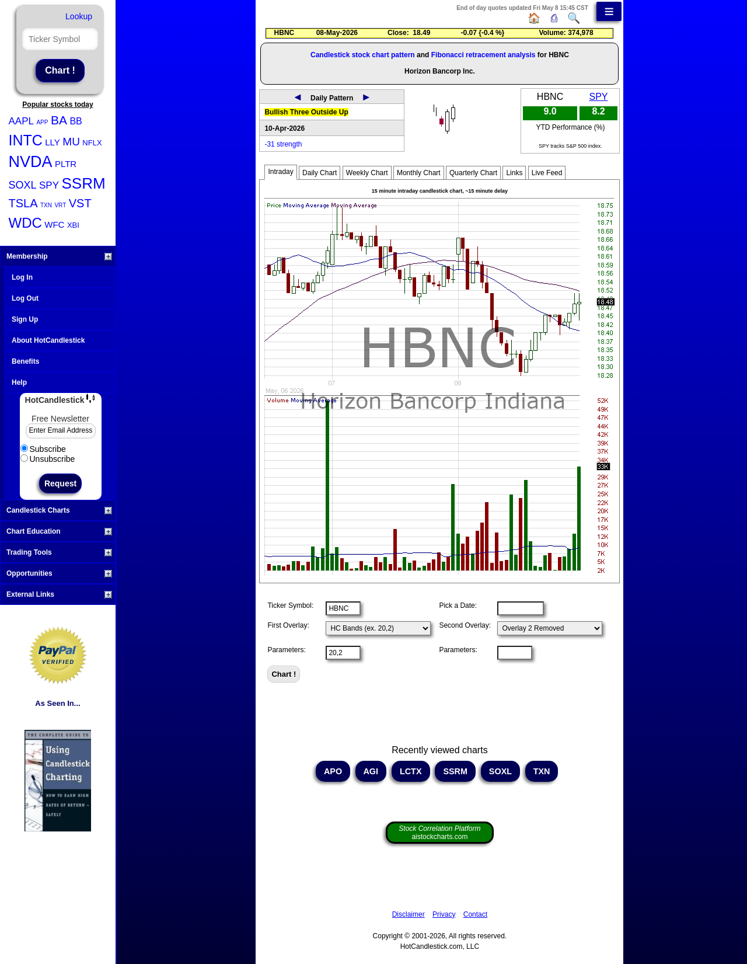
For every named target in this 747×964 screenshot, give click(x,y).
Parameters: (286, 650)
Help (19, 382)
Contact (475, 914)
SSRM (83, 183)
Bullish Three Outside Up (306, 112)
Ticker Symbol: (290, 605)
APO (333, 771)
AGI (371, 771)
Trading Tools (59, 552)
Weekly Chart (367, 173)
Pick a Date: (458, 605)
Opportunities (59, 573)
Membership (59, 256)
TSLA (23, 203)
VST (80, 203)
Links (514, 173)
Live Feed (547, 173)
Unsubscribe (47, 459)
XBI (73, 225)
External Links (59, 594)
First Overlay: (288, 625)
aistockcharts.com (439, 832)
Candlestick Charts (59, 510)
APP (42, 122)
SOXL (23, 185)
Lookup (78, 16)
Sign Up (25, 319)
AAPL (21, 121)
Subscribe (43, 449)
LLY (52, 142)
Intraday (280, 172)
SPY (49, 185)
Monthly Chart (419, 173)
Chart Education (59, 531)
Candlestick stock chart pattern (362, 55)
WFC (54, 224)
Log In (22, 277)
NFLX (92, 142)
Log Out (25, 298)
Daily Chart (319, 173)
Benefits (25, 361)
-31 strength (283, 144)
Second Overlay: (465, 625)
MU (71, 141)
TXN (46, 205)
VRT (60, 205)
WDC (25, 223)
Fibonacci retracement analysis (483, 55)
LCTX (410, 771)
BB (75, 121)
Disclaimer (408, 914)
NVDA (31, 161)
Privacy (443, 914)
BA (59, 120)
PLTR (65, 164)
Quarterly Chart (473, 173)
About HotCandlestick (48, 340)
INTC (26, 140)
